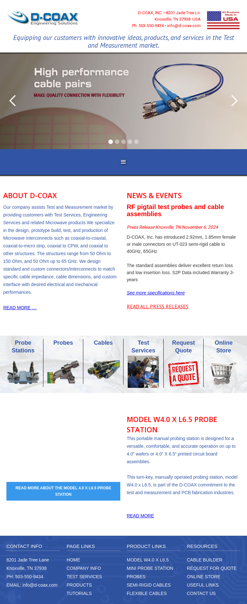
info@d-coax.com (40, 585)
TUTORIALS (79, 593)
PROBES (136, 576)
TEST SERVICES (84, 576)
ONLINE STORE (203, 576)
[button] (13, 101)
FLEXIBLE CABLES (147, 593)
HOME (73, 559)
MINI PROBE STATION (150, 568)
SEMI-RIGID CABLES (149, 585)
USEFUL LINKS (203, 585)
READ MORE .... (20, 307)
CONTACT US (201, 593)
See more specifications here (156, 292)
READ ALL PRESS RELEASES (157, 306)
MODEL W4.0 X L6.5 (148, 559)
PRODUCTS (79, 585)
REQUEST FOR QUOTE (212, 568)
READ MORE (140, 515)
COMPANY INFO (84, 568)
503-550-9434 (29, 576)
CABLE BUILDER (204, 559)
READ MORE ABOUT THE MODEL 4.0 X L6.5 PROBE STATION (63, 491)
